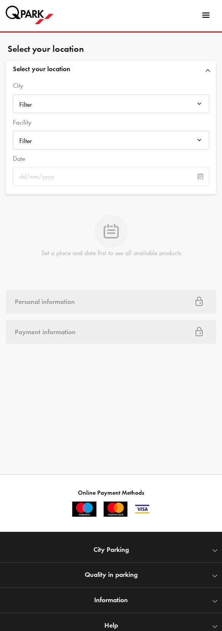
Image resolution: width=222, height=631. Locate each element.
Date (19, 158)
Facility (22, 122)
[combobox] (111, 106)
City (18, 85)
